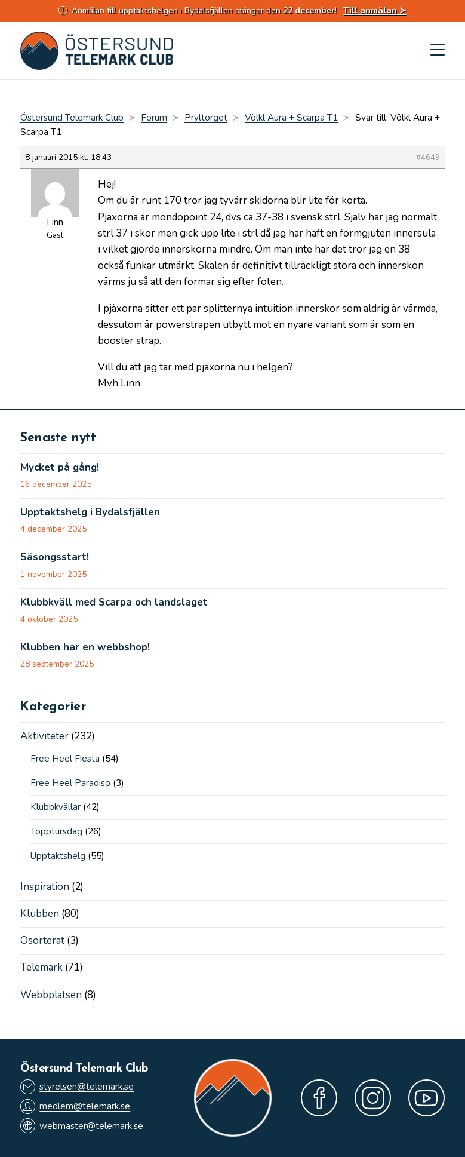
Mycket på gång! (59, 468)
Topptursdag (56, 831)
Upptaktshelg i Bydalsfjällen (90, 512)
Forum (154, 118)
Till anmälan (370, 10)
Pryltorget (205, 118)
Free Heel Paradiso (70, 783)
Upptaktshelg (57, 856)
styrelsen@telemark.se (77, 1086)
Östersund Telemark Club (72, 118)
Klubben (39, 913)
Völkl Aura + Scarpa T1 (291, 118)
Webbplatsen (51, 995)
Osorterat (42, 940)
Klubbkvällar (55, 807)
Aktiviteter (44, 736)
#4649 (428, 157)
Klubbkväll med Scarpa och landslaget (114, 603)
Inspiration (44, 887)
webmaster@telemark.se (81, 1125)
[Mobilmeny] (437, 50)
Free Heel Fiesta (65, 759)
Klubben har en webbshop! (85, 647)
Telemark (41, 967)
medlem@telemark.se (75, 1106)
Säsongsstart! (54, 557)
